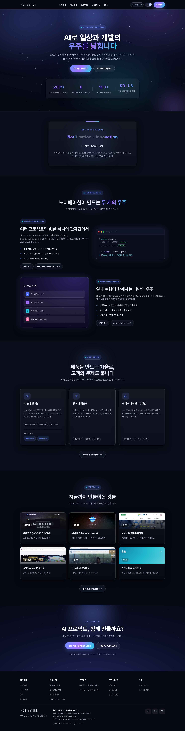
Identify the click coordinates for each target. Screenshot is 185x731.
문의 (140, 680)
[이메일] (162, 711)
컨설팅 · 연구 (113, 694)
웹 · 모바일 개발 (55, 690)
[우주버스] (155, 711)
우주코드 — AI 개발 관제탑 (88, 685)
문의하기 (159, 4)
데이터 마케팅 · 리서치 (57, 699)
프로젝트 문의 (143, 685)
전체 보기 (112, 685)
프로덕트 (82, 680)
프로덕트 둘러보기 (81, 68)
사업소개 (53, 680)
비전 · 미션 (24, 690)
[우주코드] (148, 711)
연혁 (21, 694)
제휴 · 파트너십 (144, 690)
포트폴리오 (113, 680)
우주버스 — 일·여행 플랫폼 (88, 690)
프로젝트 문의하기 (104, 68)
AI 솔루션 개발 (55, 685)
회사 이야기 (24, 685)
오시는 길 (23, 699)
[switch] (148, 5)
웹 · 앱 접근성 (54, 694)
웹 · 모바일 (113, 690)
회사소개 (23, 680)
